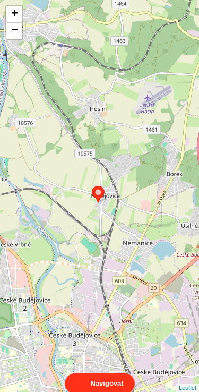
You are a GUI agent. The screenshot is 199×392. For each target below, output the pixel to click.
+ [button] (14, 14)
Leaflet (187, 378)
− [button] (14, 31)
